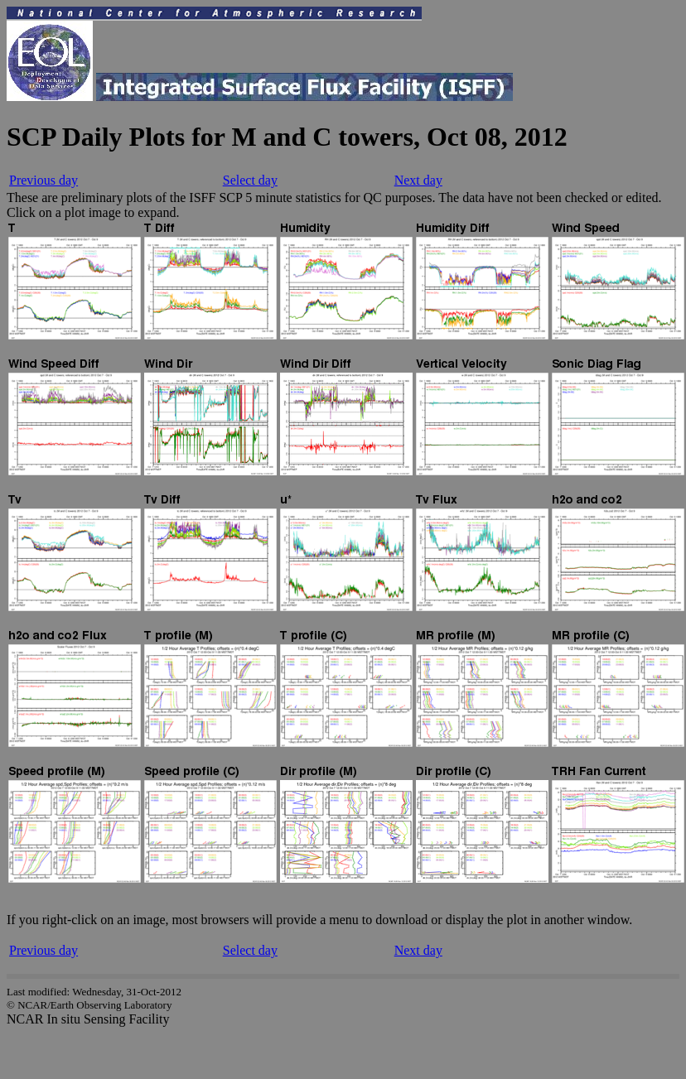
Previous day (43, 180)
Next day (418, 180)
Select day (250, 180)
